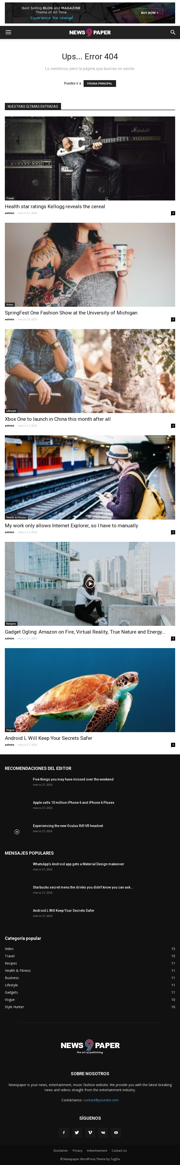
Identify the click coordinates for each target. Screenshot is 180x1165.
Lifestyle (11, 411)
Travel (10, 198)
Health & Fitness (16, 517)
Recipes (11, 623)
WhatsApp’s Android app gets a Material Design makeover (78, 864)
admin (9, 213)
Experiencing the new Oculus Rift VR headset (68, 826)
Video (9, 304)
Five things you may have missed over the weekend (73, 779)
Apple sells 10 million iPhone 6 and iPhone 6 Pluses (73, 803)
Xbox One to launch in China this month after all (58, 419)
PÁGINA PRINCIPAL (99, 83)
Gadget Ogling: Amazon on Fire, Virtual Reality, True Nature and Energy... (85, 632)
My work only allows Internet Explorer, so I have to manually (71, 526)
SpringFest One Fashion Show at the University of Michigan (71, 313)
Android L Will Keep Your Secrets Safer (48, 738)
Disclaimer (61, 1151)
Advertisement (97, 1151)
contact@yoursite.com (101, 1100)
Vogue (10, 730)
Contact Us (119, 1151)
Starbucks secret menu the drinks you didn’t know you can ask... (83, 887)
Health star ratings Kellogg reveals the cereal (55, 206)
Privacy (77, 1151)
